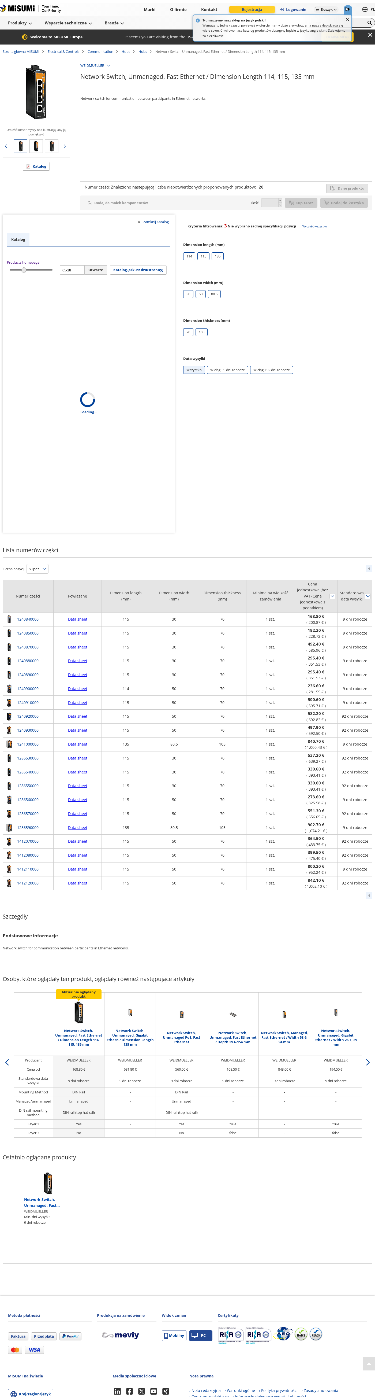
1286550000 (28, 785)
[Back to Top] (369, 1363)
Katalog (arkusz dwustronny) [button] (138, 269)
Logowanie (293, 9)
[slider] (24, 269)
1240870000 (28, 647)
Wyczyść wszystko (314, 226)
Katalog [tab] (18, 239)
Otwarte (95, 269)
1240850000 (28, 633)
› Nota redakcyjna (205, 1390)
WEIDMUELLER (92, 65)
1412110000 (28, 869)
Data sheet (77, 619)
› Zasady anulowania (320, 1390)
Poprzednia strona (6, 146)
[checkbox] (189, 256)
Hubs (126, 51)
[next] (368, 1062)
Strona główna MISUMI (21, 51)
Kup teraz (301, 202)
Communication (100, 51)
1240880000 (28, 660)
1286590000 (28, 827)
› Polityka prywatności (278, 1390)
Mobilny (174, 1336)
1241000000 (28, 744)
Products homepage (23, 262)
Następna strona (65, 146)
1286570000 (28, 813)
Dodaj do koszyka (344, 202)
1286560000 (28, 799)
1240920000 (28, 716)
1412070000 (28, 841)
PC (199, 1336)
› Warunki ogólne (240, 1390)
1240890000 (28, 674)
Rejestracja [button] (252, 9)
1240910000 (28, 702)
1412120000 (28, 883)
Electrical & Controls (63, 51)
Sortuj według (332, 596)
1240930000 (28, 730)
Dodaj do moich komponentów (121, 202)
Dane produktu (347, 188)
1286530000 (28, 758)
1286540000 (28, 772)
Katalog (39, 166)
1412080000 (28, 855)
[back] (7, 1062)
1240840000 (28, 619)
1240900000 (28, 688)
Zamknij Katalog (156, 221)
